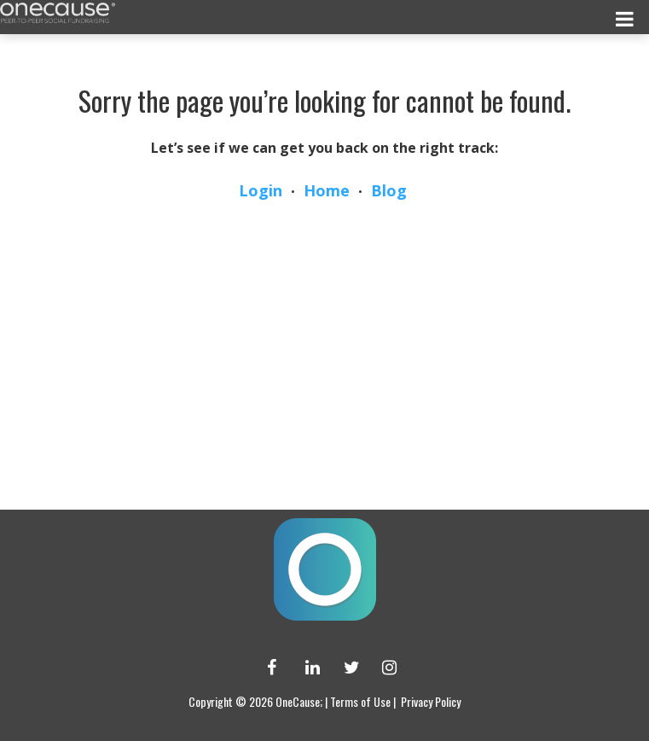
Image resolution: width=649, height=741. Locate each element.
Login (260, 190)
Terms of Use (360, 701)
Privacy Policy (431, 701)
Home (327, 190)
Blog (389, 190)
